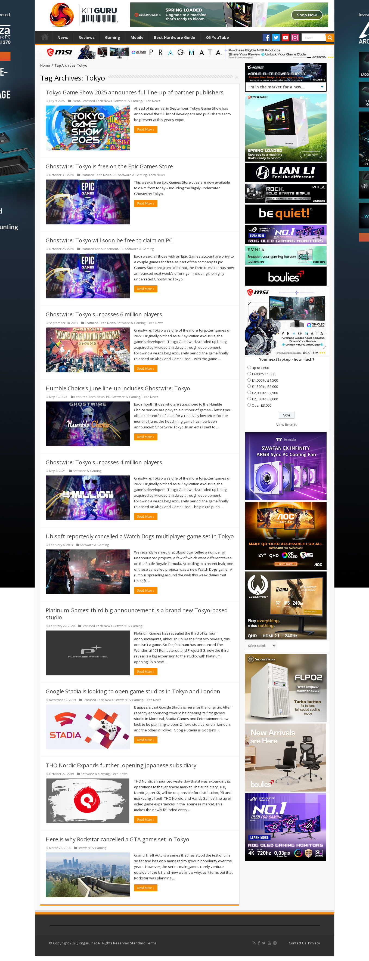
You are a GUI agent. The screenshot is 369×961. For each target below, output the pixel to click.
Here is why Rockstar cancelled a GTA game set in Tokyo (117, 839)
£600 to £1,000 (263, 374)
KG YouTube (217, 37)
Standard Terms (143, 943)
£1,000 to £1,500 (265, 380)
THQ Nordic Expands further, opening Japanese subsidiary (121, 765)
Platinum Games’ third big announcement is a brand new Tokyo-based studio (137, 614)
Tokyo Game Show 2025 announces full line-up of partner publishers (135, 92)
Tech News (152, 101)
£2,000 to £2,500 (265, 392)
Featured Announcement (99, 249)
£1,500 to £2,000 (265, 386)
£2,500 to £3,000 (265, 399)
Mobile (137, 37)
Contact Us (297, 943)
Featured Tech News (97, 101)
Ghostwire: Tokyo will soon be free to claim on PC (109, 240)
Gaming (112, 37)
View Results (286, 424)
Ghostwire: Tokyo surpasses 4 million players (104, 462)
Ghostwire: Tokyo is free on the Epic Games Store (109, 166)
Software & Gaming (127, 101)
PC (114, 175)
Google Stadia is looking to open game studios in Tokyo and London (133, 691)
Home (45, 36)
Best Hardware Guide (174, 37)
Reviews (87, 37)
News (62, 37)
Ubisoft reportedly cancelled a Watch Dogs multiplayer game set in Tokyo (140, 536)
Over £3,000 (261, 405)
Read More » (145, 129)
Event (76, 101)
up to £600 (260, 367)
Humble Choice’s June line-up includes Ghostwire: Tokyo (118, 388)
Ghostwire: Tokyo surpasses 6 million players (104, 314)
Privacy (314, 943)
